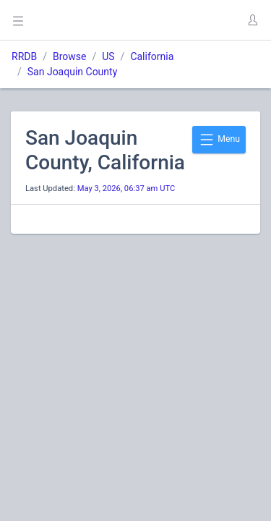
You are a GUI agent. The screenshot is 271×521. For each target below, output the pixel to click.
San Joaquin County (72, 71)
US (108, 56)
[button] (252, 20)
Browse (69, 56)
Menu (219, 139)
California (151, 56)
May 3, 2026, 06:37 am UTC (126, 188)
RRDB (24, 56)
